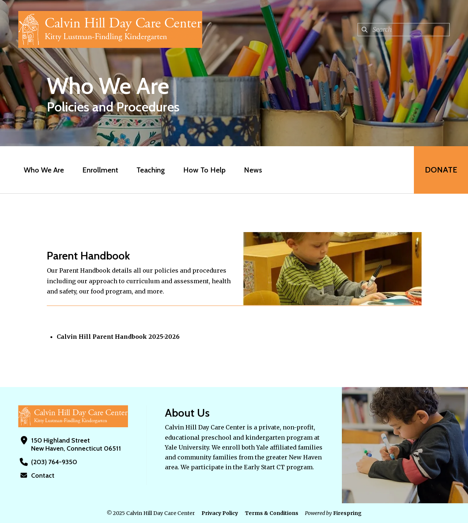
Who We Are (44, 170)
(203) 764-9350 (54, 462)
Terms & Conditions (271, 513)
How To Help (204, 170)
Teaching (150, 170)
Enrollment (100, 170)
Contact (42, 475)
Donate (441, 170)
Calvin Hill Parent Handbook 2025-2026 (118, 336)
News (253, 170)
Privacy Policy (219, 513)
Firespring (347, 513)
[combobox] (404, 29)
